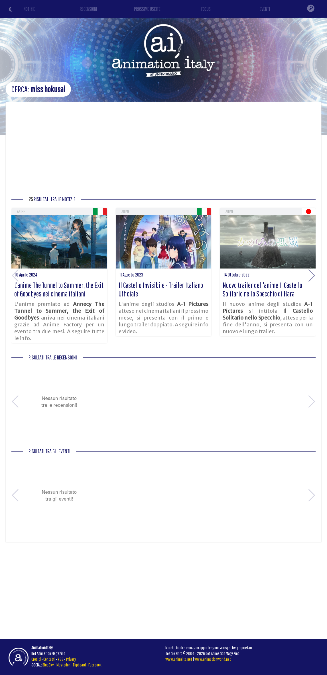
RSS (61, 659)
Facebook (94, 664)
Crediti (36, 659)
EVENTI (265, 9)
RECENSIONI (88, 9)
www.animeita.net (178, 659)
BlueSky (48, 664)
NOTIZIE (29, 9)
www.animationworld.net (212, 659)
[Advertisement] (163, 151)
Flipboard (79, 664)
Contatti (49, 659)
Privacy (71, 659)
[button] (312, 275)
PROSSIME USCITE (147, 9)
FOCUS (206, 9)
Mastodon (63, 664)
